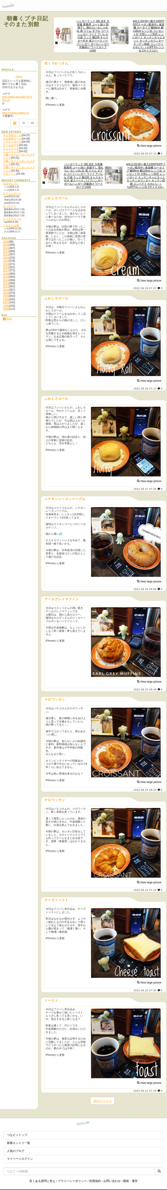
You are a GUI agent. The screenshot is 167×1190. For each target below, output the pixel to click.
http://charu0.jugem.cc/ (15, 112)
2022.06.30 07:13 (145, 153)
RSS (7, 318)
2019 (6, 264)
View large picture (149, 145)
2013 (6, 283)
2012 (6, 286)
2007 (6, 302)
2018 (6, 267)
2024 (6, 248)
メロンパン (9, 173)
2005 (6, 308)
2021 (6, 257)
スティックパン (12, 193)
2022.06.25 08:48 (145, 689)
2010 (6, 292)
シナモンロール (12, 141)
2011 (6, 289)
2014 (6, 280)
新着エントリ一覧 (18, 1143)
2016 (6, 273)
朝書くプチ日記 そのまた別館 (28, 21)
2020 (6, 260)
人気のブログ (15, 1151)
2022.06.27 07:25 (145, 489)
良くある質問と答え (42, 1181)
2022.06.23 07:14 (145, 890)
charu (19, 76)
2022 (6, 254)
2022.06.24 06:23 (145, 790)
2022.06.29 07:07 (145, 288)
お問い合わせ (112, 1181)
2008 (6, 299)
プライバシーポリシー (72, 1181)
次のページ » (102, 1101)
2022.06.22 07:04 (145, 990)
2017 (6, 270)
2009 (6, 296)
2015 (6, 276)
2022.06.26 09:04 (145, 589)
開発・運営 (130, 1181)
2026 (6, 241)
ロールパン (9, 206)
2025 (6, 244)
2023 (6, 251)
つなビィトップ (17, 1135)
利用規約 (95, 1181)
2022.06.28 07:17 (145, 388)
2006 (6, 305)
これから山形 (11, 225)
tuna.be (83, 1123)
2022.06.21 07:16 (145, 1090)
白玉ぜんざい (11, 183)
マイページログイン (20, 1158)
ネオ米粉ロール (12, 135)
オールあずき (11, 145)
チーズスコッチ (12, 219)
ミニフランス (11, 148)
